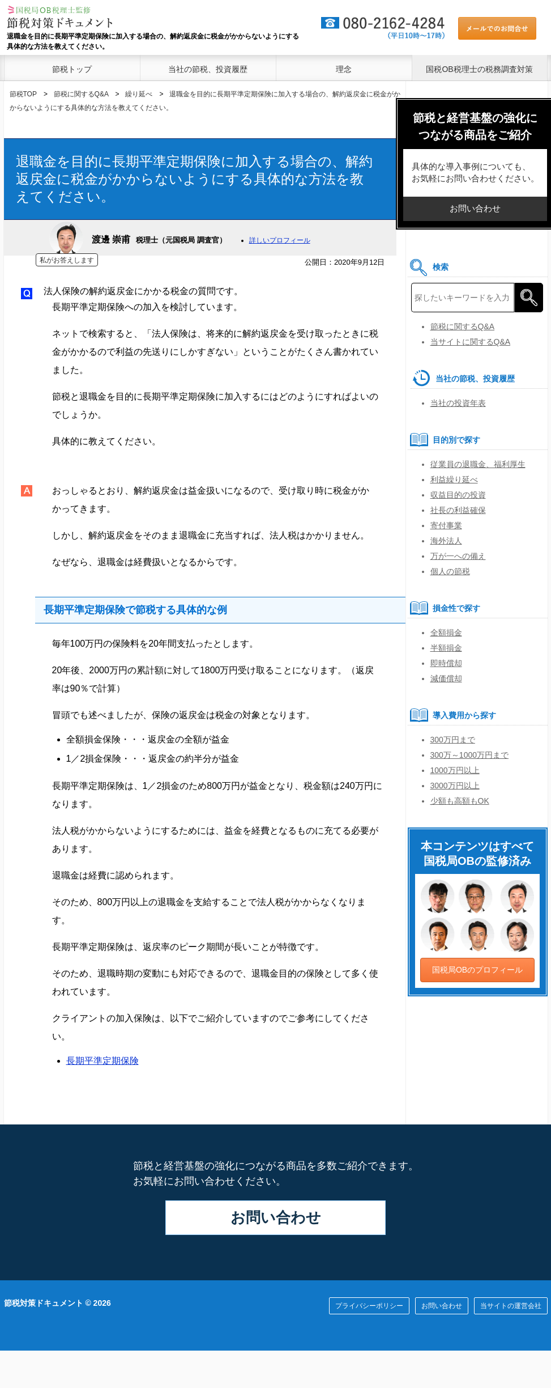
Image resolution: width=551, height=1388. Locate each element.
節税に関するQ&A (462, 326)
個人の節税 (450, 571)
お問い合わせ (275, 1217)
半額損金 (446, 647)
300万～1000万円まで (469, 754)
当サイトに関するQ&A (470, 341)
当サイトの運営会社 (510, 1306)
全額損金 (446, 632)
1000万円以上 (455, 770)
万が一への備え (458, 556)
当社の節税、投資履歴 (207, 69)
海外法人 (446, 540)
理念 (344, 69)
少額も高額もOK (459, 800)
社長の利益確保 (458, 510)
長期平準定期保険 (102, 1061)
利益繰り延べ (454, 479)
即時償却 (446, 663)
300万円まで (452, 739)
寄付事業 (446, 525)
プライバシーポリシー (369, 1306)
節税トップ (72, 69)
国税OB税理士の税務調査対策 (479, 69)
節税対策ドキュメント (43, 1303)
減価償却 (446, 678)
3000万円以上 (455, 785)
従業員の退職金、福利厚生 (478, 464)
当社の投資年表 (458, 403)
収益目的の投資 (458, 494)
